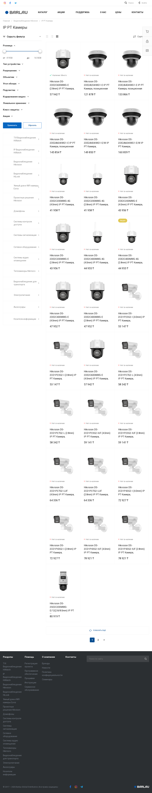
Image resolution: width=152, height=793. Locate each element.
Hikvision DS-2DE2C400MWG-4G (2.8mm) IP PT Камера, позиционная (130, 260)
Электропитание (11, 763)
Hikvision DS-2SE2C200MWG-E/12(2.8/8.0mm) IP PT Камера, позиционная (62, 609)
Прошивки (30, 678)
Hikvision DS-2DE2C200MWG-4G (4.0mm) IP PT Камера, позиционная (62, 202)
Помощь (29, 657)
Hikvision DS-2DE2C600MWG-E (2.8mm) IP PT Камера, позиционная (62, 87)
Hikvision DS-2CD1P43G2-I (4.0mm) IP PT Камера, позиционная (131, 492)
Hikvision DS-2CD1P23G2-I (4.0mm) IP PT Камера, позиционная (131, 319)
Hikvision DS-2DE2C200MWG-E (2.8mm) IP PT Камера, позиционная (62, 260)
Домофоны (8, 714)
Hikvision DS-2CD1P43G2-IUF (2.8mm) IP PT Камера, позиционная (131, 550)
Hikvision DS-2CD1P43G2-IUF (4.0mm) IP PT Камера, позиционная (97, 550)
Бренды (46, 663)
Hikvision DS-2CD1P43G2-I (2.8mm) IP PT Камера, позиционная (63, 550)
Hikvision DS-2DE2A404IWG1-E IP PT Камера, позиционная (131, 85)
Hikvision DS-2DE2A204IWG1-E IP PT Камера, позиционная (96, 85)
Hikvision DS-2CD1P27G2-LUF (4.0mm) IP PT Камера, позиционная (62, 492)
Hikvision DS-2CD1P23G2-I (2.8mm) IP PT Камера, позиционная (63, 377)
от (4, 58)
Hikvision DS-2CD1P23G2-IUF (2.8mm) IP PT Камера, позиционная (131, 435)
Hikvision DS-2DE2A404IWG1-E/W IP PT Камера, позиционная (96, 144)
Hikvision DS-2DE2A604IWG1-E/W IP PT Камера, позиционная (130, 144)
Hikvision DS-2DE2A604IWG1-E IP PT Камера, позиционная (62, 143)
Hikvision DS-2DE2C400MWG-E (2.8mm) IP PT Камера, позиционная (96, 319)
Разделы (8, 657)
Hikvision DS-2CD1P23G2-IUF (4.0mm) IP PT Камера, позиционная (97, 435)
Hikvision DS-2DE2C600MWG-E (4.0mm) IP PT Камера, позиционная (96, 377)
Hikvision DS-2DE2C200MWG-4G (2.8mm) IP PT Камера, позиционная (96, 202)
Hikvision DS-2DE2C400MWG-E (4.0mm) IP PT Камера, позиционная (62, 319)
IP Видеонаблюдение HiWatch (12, 677)
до (28, 58)
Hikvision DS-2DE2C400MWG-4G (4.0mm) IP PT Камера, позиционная (96, 260)
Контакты (70, 657)
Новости (46, 668)
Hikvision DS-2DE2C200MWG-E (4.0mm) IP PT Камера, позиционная (130, 202)
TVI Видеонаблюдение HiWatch (12, 666)
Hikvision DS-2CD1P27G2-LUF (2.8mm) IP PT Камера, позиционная (96, 492)
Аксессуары (9, 767)
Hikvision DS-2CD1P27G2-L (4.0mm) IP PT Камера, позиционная (130, 377)
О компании (48, 657)
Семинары (47, 679)
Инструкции (30, 682)
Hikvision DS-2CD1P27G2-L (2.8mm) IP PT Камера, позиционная (62, 435)
